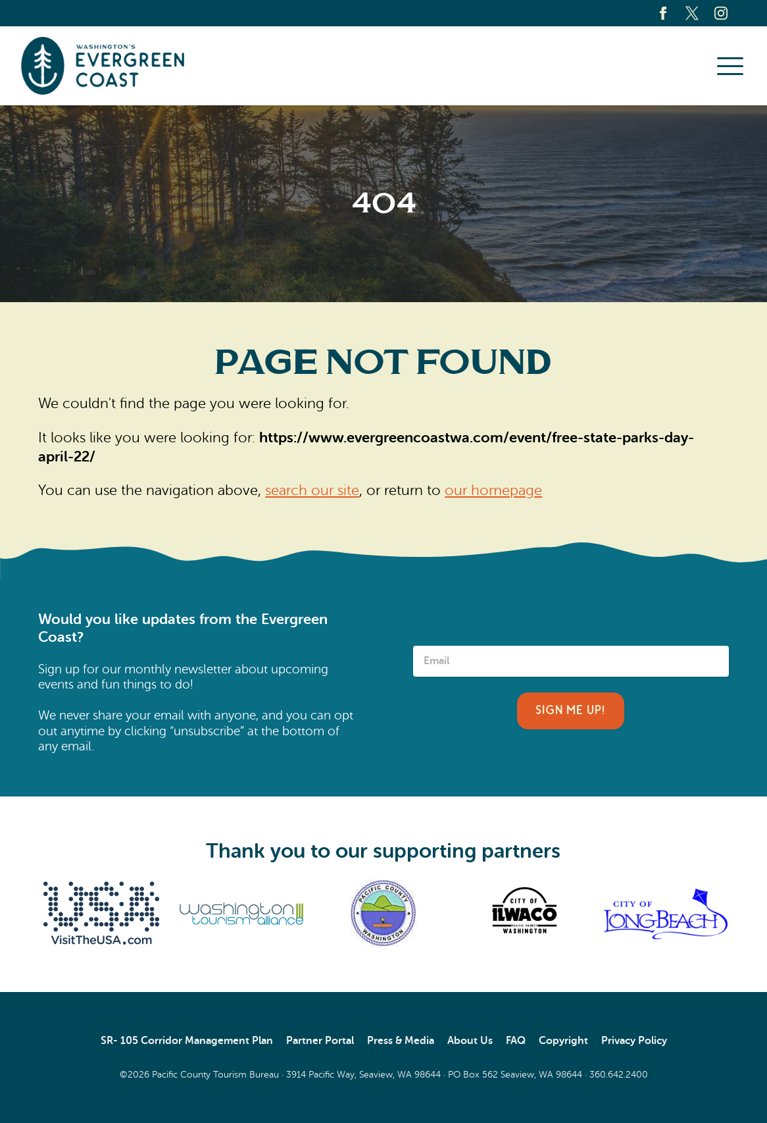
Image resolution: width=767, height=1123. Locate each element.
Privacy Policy (634, 1041)
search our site (312, 490)
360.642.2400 (618, 1074)
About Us (470, 1041)
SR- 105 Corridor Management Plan (187, 1041)
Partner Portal (320, 1041)
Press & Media (400, 1041)
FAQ (516, 1041)
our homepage (493, 490)
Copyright (563, 1041)
